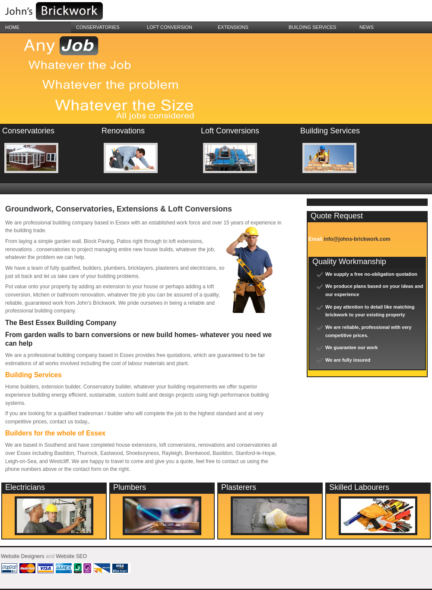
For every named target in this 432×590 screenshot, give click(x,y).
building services (312, 27)
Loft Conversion (169, 27)
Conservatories (98, 27)
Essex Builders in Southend (65, 11)
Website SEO (71, 556)
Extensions (233, 27)
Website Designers (22, 556)
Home (12, 27)
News (366, 27)
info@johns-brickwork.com (357, 239)
